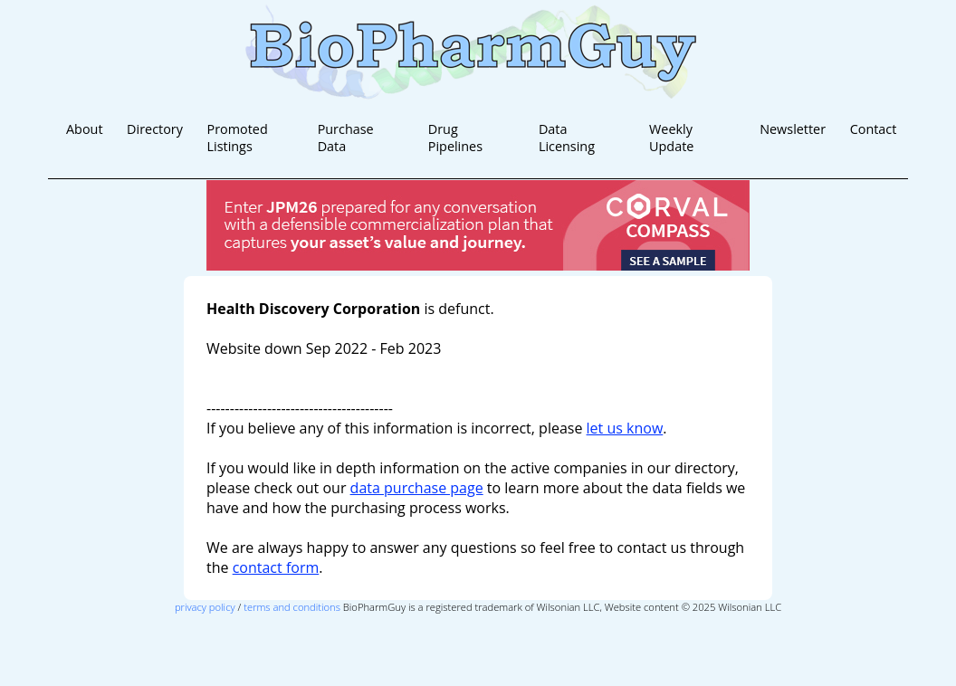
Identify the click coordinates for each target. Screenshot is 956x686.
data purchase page (416, 488)
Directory (155, 129)
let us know (625, 428)
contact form (276, 567)
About (84, 129)
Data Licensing (567, 137)
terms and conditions (292, 607)
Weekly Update (671, 137)
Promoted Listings (237, 137)
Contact (873, 129)
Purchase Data (346, 137)
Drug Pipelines (455, 137)
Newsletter (793, 129)
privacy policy (205, 607)
